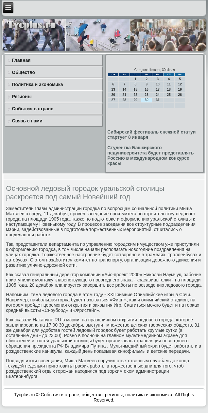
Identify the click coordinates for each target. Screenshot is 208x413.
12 (180, 84)
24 (158, 95)
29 (135, 100)
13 (113, 89)
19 (180, 89)
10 (158, 84)
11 (169, 84)
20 (113, 95)
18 (169, 89)
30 (146, 100)
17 (158, 89)
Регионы (22, 96)
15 (135, 89)
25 (169, 95)
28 (124, 100)
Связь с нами (27, 120)
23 (146, 95)
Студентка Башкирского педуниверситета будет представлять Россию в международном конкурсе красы (150, 155)
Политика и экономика (37, 84)
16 (146, 89)
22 (135, 95)
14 (124, 89)
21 (124, 95)
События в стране (33, 108)
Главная (21, 60)
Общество (23, 72)
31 (158, 100)
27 (113, 100)
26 (180, 95)
